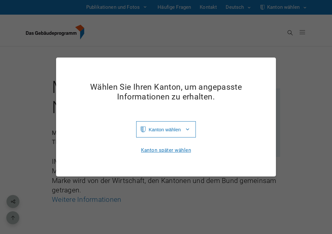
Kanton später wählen (166, 150)
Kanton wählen (164, 129)
